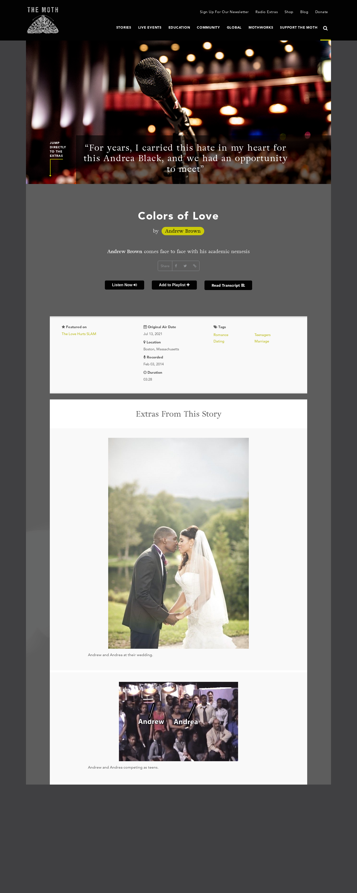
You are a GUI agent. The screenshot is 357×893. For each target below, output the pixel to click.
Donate (321, 12)
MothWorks (261, 27)
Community (208, 27)
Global (234, 27)
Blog (304, 12)
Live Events (150, 27)
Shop (289, 12)
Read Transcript (228, 285)
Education (179, 27)
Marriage (262, 341)
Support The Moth (298, 27)
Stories (123, 27)
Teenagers (262, 334)
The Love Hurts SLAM (79, 334)
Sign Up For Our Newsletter (224, 12)
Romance (221, 334)
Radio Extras (266, 12)
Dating (219, 341)
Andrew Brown (183, 231)
